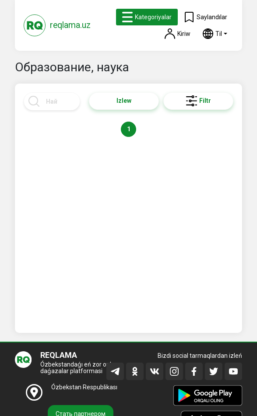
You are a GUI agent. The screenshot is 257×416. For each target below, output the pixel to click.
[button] (215, 33)
